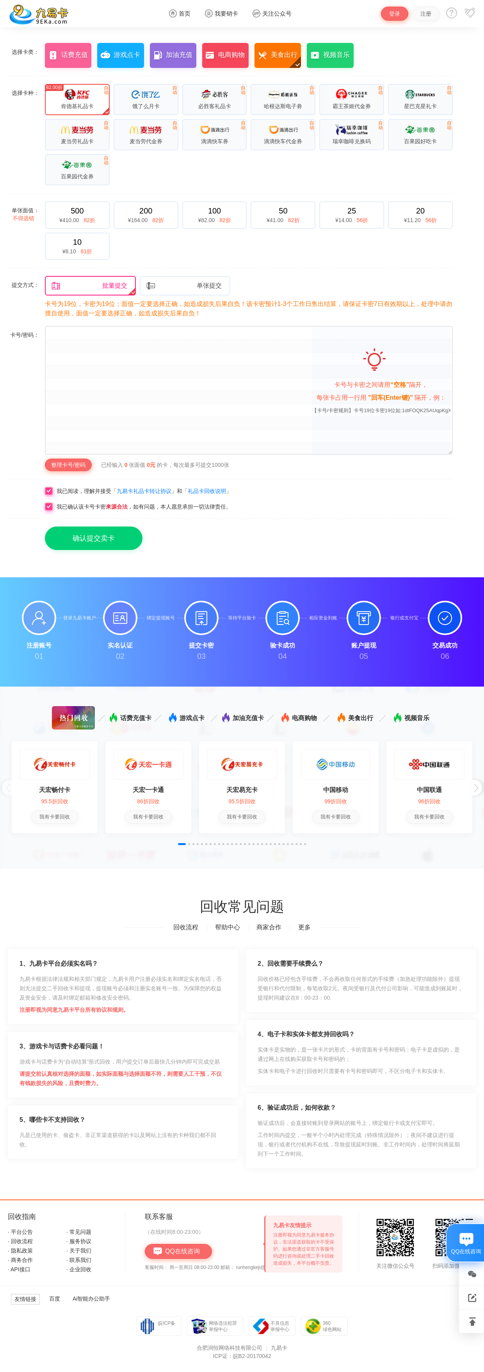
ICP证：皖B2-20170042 (242, 1356)
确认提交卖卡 (94, 538)
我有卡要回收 (54, 817)
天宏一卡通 (148, 790)
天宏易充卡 (242, 790)
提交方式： (25, 285)
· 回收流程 (20, 1241)
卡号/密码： (24, 335)
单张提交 (184, 286)
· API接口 (19, 1269)
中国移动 (335, 790)
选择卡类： (25, 52)
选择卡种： (25, 93)
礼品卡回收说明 (207, 491)
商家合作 (268, 927)
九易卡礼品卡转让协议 (144, 491)
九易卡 (279, 1348)
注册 (425, 14)
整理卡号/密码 (68, 465)
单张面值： (25, 214)
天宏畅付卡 (54, 790)
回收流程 (185, 927)
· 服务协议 (78, 1241)
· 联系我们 (78, 1260)
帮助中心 (227, 927)
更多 (304, 927)
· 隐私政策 (20, 1250)
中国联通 (429, 790)
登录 (394, 14)
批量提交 (89, 286)
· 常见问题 (78, 1232)
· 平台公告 (20, 1232)
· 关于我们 (78, 1250)
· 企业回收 (78, 1269)
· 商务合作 (20, 1260)
